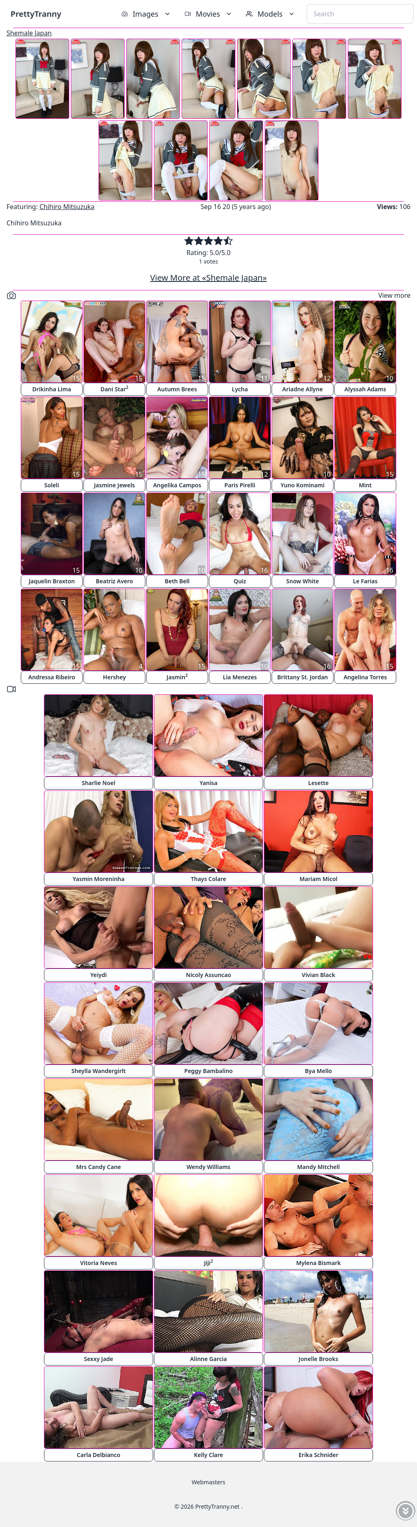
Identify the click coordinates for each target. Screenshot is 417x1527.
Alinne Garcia (208, 1359)
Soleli (51, 485)
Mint (365, 485)
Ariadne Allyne (302, 389)
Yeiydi (98, 975)
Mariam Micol (318, 879)
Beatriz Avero (114, 581)
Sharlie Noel (99, 783)
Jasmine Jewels (114, 485)
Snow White (302, 581)
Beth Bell (177, 581)
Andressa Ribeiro (51, 677)
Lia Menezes (240, 677)
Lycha (240, 389)
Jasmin (177, 676)
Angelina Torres (365, 677)
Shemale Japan (29, 32)
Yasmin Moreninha (98, 879)
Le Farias (365, 581)
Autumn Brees (177, 389)
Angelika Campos (177, 485)
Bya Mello (318, 1071)
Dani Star (115, 388)
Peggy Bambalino (208, 1071)
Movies (208, 14)
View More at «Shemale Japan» (208, 277)
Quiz (240, 581)
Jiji (208, 1262)
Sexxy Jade (98, 1359)
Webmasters (208, 1482)
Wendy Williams (208, 1167)
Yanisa (208, 783)
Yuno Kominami (303, 485)
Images (146, 14)
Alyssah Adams (365, 389)
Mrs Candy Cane (98, 1167)
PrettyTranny (35, 13)
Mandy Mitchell (318, 1167)
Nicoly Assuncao (208, 975)
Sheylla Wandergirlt (98, 1071)
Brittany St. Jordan (302, 677)
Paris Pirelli (239, 485)
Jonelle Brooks (318, 1359)
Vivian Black (318, 975)
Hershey (114, 677)
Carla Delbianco (99, 1455)
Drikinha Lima (51, 389)
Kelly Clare (208, 1455)
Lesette (318, 783)
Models (271, 14)
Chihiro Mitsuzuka (67, 206)
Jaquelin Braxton (52, 581)
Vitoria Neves (98, 1263)
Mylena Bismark (318, 1263)
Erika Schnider (318, 1455)
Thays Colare (208, 879)
